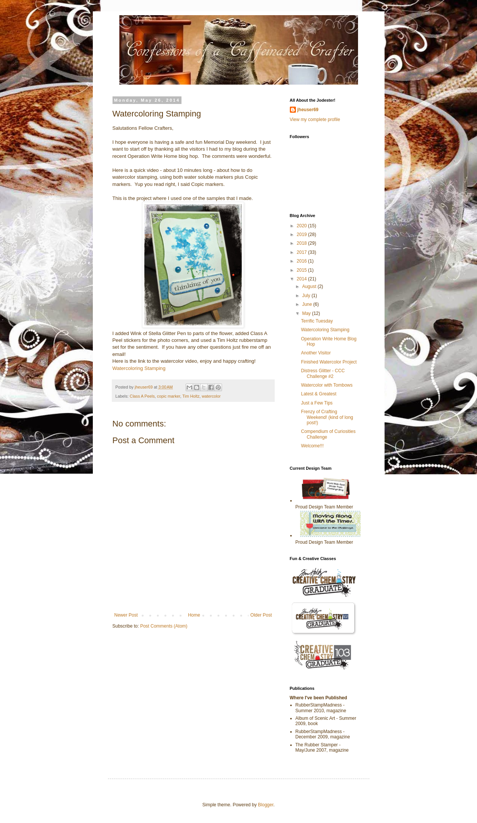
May (307, 313)
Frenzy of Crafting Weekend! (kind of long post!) (327, 417)
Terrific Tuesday (317, 321)
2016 (302, 261)
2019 (302, 234)
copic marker (168, 396)
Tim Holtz (190, 396)
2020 (302, 225)
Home (194, 615)
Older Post (261, 615)
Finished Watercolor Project (329, 362)
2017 (302, 252)
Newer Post (126, 615)
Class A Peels (142, 396)
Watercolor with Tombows (326, 385)
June (307, 304)
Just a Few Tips (316, 403)
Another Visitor (316, 353)
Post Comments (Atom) (164, 626)
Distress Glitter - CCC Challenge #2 (322, 373)
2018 (302, 243)
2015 (302, 270)
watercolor (211, 396)
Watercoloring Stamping (139, 368)
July (306, 295)
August (309, 286)
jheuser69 (308, 109)
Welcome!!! (312, 445)
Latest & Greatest (318, 394)
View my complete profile (315, 119)
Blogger (266, 804)
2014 (302, 279)
